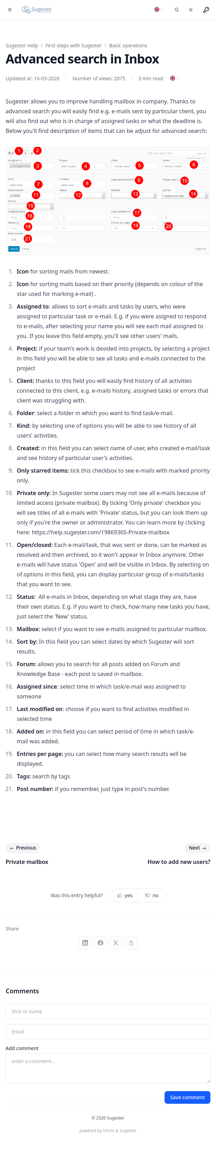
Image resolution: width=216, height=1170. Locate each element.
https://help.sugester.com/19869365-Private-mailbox (101, 532)
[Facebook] (100, 942)
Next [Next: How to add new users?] (198, 848)
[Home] (37, 10)
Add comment (22, 1048)
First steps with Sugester (74, 45)
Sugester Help (22, 45)
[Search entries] (177, 10)
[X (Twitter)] (116, 942)
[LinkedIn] (85, 942)
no (152, 895)
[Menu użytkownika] (206, 10)
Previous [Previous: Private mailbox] (22, 848)
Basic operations (128, 45)
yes (124, 895)
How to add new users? (178, 862)
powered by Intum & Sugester (108, 1131)
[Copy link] (131, 942)
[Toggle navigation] (10, 10)
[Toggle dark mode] (191, 10)
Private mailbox (27, 862)
